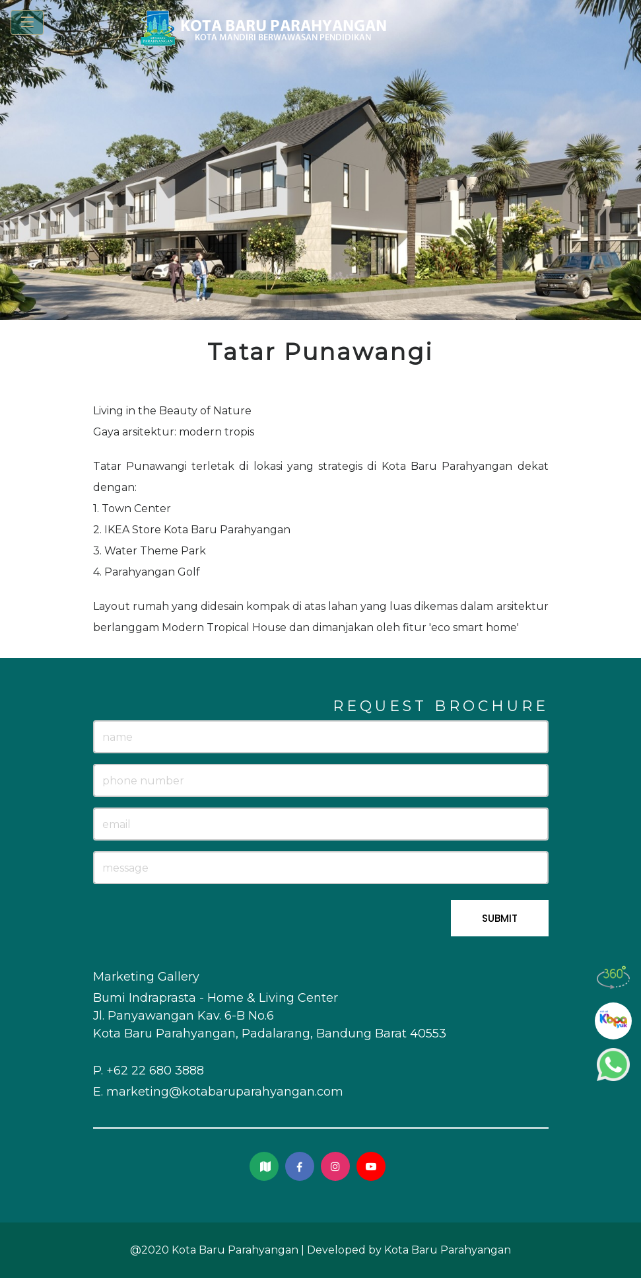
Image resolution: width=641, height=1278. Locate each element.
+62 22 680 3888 (155, 1070)
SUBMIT (500, 918)
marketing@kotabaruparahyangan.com (224, 1091)
